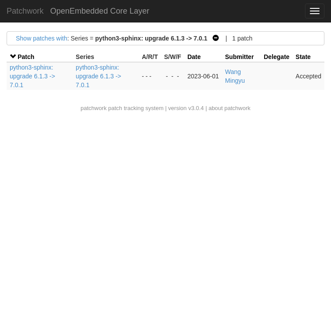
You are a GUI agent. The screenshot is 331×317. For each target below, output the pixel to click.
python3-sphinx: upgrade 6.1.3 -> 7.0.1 (32, 76)
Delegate (276, 56)
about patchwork (229, 108)
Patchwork (25, 11)
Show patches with (41, 38)
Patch (26, 56)
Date (194, 56)
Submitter (239, 56)
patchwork (94, 108)
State (303, 56)
